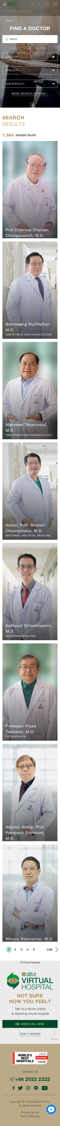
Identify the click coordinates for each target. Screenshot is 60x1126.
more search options (30, 93)
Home (9, 20)
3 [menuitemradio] (21, 949)
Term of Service (30, 1116)
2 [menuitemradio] (15, 949)
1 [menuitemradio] (9, 949)
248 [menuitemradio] (49, 949)
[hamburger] (55, 4)
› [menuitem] (57, 949)
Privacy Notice (30, 1112)
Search (55, 11)
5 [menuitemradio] (34, 949)
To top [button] (54, 1038)
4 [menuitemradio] (27, 949)
